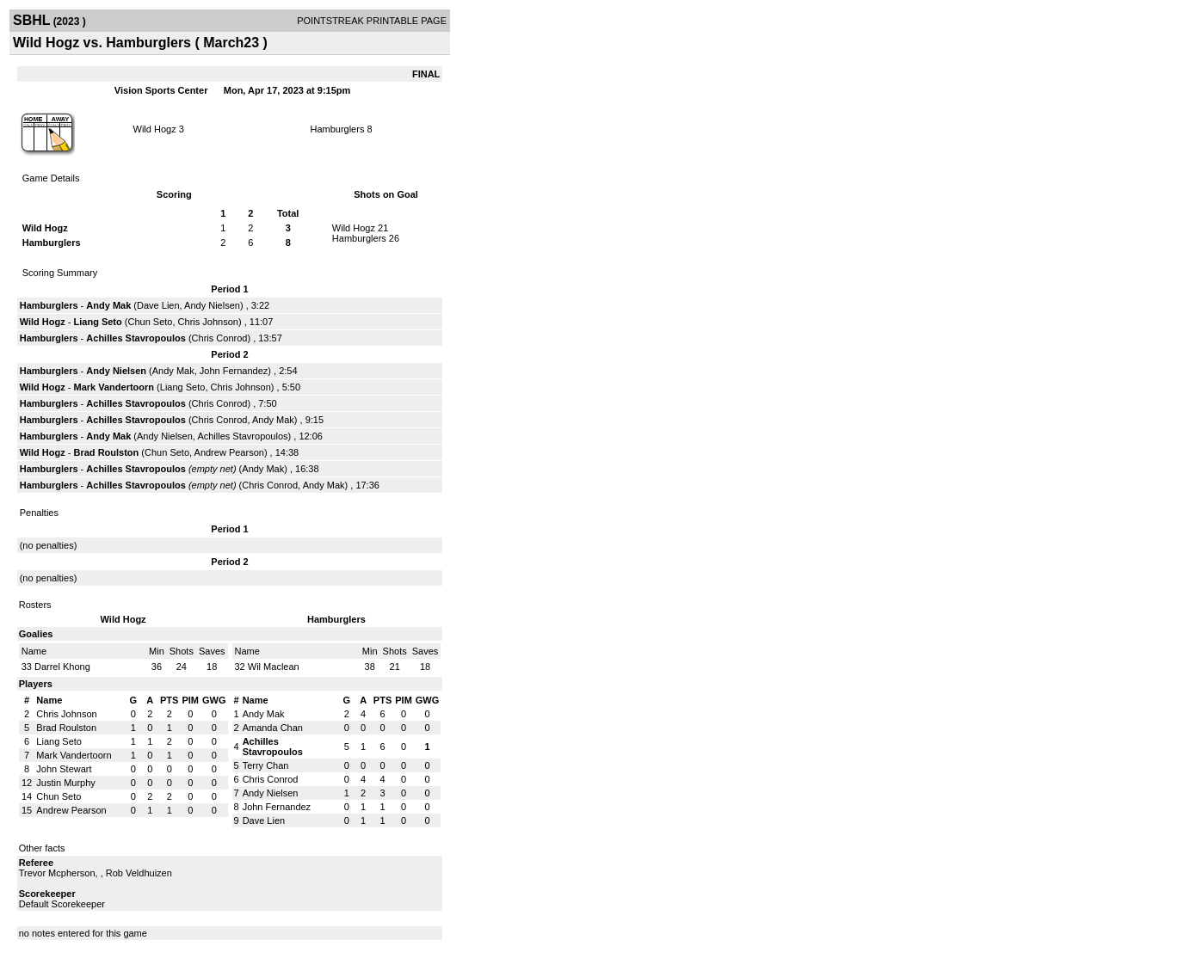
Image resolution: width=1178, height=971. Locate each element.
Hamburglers (337, 129)
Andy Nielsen (212, 305)
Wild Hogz (154, 129)
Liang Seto (98, 321)
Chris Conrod (220, 338)
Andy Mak (108, 305)
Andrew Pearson (229, 452)
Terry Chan (266, 765)
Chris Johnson (208, 321)
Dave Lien (158, 305)
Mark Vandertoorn (114, 387)
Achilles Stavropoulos (136, 338)
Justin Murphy (65, 782)
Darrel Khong (62, 666)
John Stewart (63, 769)
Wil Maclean (273, 666)
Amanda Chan (273, 727)
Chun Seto (150, 321)
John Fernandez (234, 371)
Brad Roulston (106, 452)
